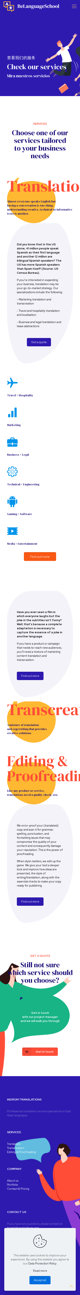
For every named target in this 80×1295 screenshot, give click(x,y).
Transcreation (15, 1148)
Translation (14, 1144)
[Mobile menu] (74, 6)
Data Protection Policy (42, 1263)
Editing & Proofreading (21, 1152)
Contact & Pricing (18, 1189)
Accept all (40, 1280)
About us (12, 1180)
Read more (40, 1271)
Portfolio (12, 1185)
